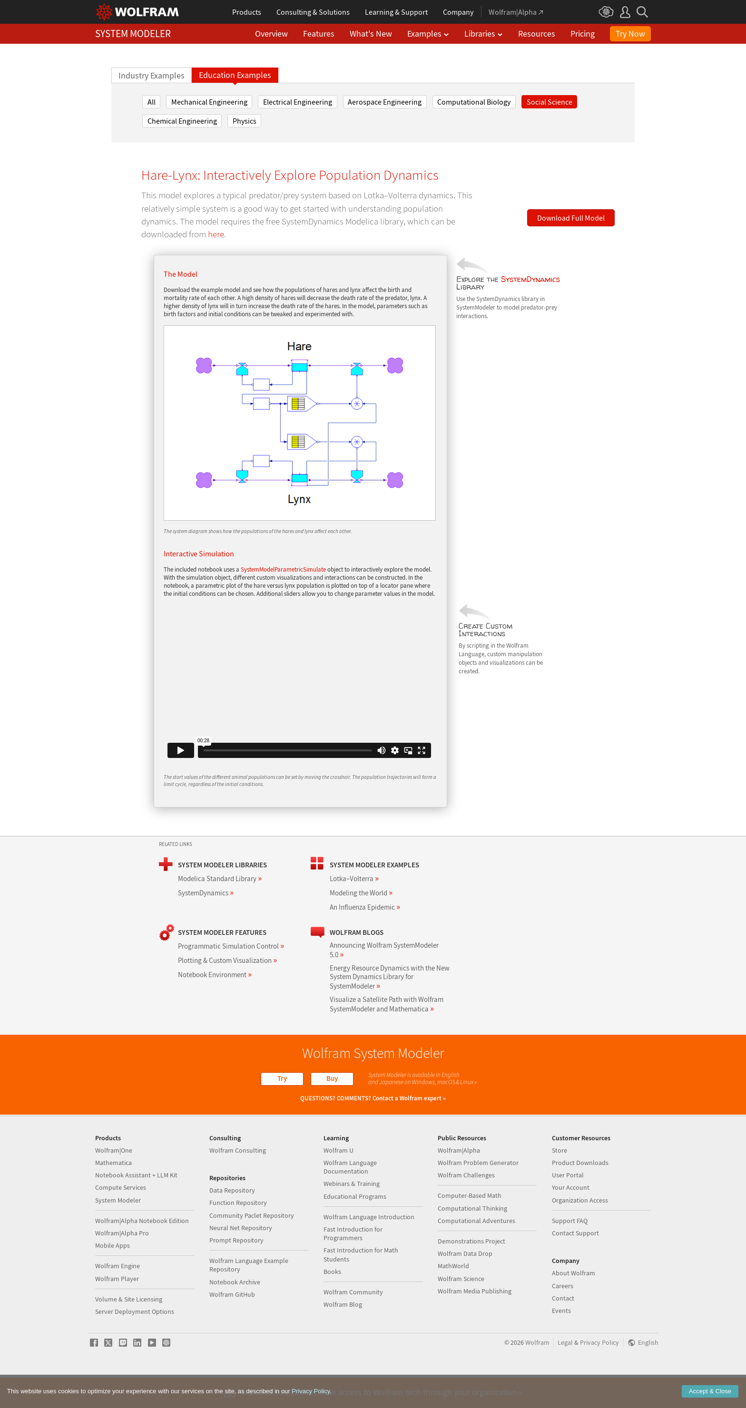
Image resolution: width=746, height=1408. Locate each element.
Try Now (630, 33)
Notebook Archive (234, 1312)
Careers (562, 1316)
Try (282, 1078)
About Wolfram (573, 1303)
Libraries (483, 33)
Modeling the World (361, 892)
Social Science (549, 102)
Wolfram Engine (117, 1296)
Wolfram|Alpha (459, 1180)
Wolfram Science (461, 1309)
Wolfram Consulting (237, 1180)
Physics (244, 121)
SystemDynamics (530, 279)
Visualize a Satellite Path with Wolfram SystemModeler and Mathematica (386, 1004)
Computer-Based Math (469, 1226)
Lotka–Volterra (354, 878)
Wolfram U (338, 1180)
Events (561, 1341)
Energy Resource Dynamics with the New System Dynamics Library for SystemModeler (390, 976)
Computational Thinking (472, 1238)
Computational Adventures (476, 1251)
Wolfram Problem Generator (478, 1193)
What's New (371, 33)
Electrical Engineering (297, 102)
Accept (710, 1391)
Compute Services (120, 1218)
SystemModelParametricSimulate (283, 569)
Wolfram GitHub (232, 1325)
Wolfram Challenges (466, 1205)
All (151, 102)
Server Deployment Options (134, 1342)
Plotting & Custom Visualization (227, 960)
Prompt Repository (236, 1270)
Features (318, 33)
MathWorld (453, 1296)
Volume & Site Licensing (128, 1329)
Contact (563, 1328)
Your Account (570, 1218)
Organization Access (580, 1230)
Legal (565, 1373)
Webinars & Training (352, 1214)
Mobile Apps (112, 1276)
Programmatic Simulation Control (231, 946)
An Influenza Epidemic (365, 907)
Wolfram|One (113, 1180)
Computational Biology (473, 102)
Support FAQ (570, 1251)
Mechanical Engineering (209, 102)
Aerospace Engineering (385, 102)
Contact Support (575, 1263)
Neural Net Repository (240, 1258)
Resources (536, 33)
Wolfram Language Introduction (369, 1247)
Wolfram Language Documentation (350, 1197)
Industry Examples (151, 75)
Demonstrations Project (471, 1271)
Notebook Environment (215, 974)
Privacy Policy (599, 1373)
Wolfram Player (117, 1309)
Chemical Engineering (182, 121)
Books (332, 1302)
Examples (428, 33)
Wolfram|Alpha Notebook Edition (142, 1251)
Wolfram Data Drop (465, 1284)
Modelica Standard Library (220, 878)
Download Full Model (571, 218)
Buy (332, 1078)
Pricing (582, 33)
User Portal (568, 1205)
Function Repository (238, 1233)
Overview (271, 33)
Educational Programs (355, 1227)
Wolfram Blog (343, 1334)
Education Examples (235, 75)
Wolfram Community (353, 1322)
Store (559, 1180)
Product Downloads (580, 1193)
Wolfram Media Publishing (474, 1321)
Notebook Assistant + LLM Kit (136, 1205)
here (216, 234)
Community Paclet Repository (251, 1246)
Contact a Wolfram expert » (409, 1098)
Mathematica (113, 1193)
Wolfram (537, 1373)
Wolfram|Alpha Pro (122, 1263)
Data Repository (232, 1220)
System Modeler (118, 1230)
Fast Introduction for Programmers (353, 1263)
